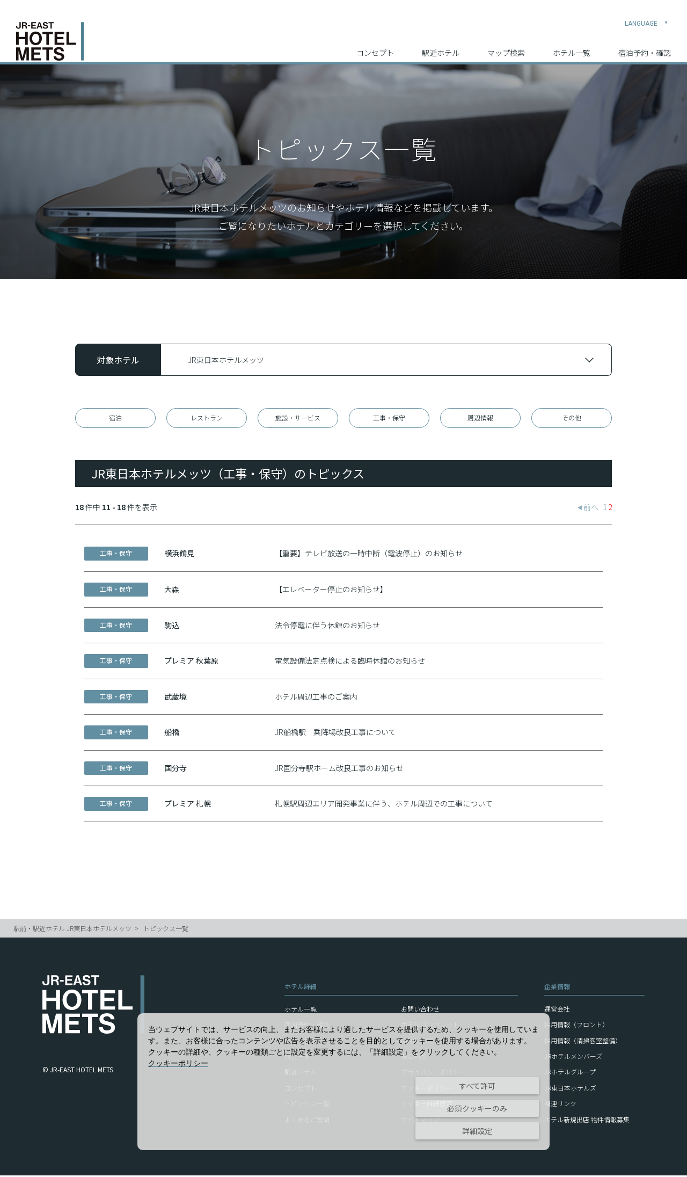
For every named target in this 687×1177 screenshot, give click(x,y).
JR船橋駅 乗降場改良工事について (335, 734)
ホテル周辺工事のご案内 (316, 698)
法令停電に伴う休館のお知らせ (327, 626)
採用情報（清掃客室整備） (583, 1042)
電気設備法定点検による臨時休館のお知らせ (350, 662)
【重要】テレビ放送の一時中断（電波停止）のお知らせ (369, 555)
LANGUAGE (646, 14)
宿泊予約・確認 (644, 43)
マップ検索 (506, 43)
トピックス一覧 (165, 930)
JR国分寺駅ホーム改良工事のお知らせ (339, 769)
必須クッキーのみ (477, 1108)
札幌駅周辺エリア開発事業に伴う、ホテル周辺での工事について (384, 805)
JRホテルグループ (570, 1073)
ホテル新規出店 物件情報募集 (587, 1120)
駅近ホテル (440, 43)
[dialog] (343, 1081)
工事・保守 (389, 418)
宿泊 (115, 418)
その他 (571, 418)
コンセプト (375, 43)
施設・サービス (297, 418)
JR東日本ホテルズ (570, 1089)
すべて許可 (477, 1085)
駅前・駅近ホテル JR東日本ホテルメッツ (72, 930)
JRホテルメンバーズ (573, 1057)
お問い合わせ (420, 1010)
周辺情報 (480, 418)
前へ (588, 509)
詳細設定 (477, 1130)
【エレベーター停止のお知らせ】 (331, 590)
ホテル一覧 (571, 43)
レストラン (207, 418)
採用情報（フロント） (576, 1026)
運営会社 (557, 1010)
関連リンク (560, 1105)
